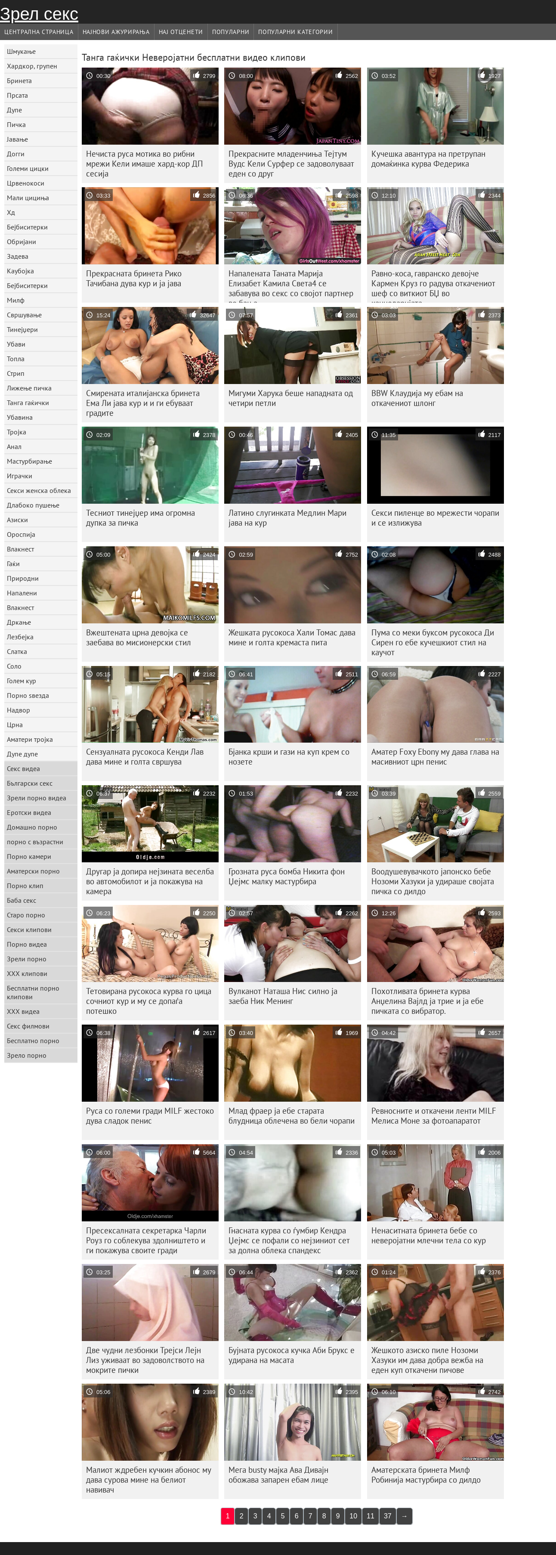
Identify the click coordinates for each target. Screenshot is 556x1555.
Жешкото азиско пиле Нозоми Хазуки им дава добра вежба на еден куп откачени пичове (427, 1360)
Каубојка (20, 270)
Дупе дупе (22, 754)
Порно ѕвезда (28, 695)
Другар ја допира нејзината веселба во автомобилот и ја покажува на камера (150, 881)
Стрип (16, 373)
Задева (17, 256)
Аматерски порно (33, 871)
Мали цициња (28, 197)
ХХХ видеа (23, 1011)
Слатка (17, 651)
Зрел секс (39, 13)
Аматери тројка (30, 739)
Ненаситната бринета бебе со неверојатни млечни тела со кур (428, 1235)
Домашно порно (32, 827)
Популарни (230, 32)
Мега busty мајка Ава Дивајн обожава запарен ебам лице (278, 1475)
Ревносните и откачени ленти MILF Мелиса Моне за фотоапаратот (433, 1116)
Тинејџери (22, 329)
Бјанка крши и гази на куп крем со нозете (289, 757)
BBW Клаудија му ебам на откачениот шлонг (417, 398)
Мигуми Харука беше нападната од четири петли (291, 398)
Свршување (24, 314)
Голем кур (21, 680)
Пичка (16, 124)
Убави (16, 344)
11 (370, 1516)
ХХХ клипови (27, 973)
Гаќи (13, 563)
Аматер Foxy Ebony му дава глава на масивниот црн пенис (435, 757)
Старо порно (26, 915)
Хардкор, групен (32, 66)
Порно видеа (27, 944)
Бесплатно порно (33, 1040)
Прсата (17, 95)
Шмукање (21, 51)
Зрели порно (26, 958)
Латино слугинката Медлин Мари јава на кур (287, 518)
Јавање (17, 139)
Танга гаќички (28, 402)
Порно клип (25, 885)
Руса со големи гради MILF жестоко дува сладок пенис (150, 1116)
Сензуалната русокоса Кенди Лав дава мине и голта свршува (145, 757)
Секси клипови (29, 929)
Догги (16, 153)
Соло (14, 666)
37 (388, 1516)
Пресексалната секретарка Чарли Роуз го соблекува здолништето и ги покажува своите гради (146, 1240)
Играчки (19, 475)
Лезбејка (20, 636)
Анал (14, 446)
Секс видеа (23, 768)
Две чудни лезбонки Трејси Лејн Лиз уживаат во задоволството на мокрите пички (145, 1360)
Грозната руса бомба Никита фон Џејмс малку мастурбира (287, 876)
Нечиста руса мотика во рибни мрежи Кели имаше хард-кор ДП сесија (144, 164)
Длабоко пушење (33, 505)
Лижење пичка (29, 388)
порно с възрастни (35, 841)
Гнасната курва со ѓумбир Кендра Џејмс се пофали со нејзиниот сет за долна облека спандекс (289, 1240)
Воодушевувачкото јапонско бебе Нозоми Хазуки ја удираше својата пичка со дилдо (432, 881)
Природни (23, 578)
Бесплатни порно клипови (33, 992)
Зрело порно (26, 1055)
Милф (16, 300)
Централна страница (39, 32)
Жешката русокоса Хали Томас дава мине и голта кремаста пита (292, 637)
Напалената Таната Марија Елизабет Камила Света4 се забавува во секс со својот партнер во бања (291, 285)
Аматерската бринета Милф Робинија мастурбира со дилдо (426, 1475)
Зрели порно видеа (36, 797)
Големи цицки (28, 168)
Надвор (18, 710)
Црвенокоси (25, 183)
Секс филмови (28, 1026)
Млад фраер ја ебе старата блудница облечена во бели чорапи (292, 1116)
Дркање (19, 622)
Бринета (19, 80)
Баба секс (21, 900)
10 (353, 1516)
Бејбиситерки (27, 227)
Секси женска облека (39, 490)
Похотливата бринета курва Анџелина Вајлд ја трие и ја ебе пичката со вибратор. (427, 1001)
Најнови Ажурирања (116, 32)
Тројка (16, 431)
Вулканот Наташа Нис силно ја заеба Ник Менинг (283, 996)
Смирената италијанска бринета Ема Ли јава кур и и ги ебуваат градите (143, 403)
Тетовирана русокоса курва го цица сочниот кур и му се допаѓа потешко (148, 1001)
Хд (11, 212)
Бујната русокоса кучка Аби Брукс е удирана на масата (292, 1355)
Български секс (30, 783)
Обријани (21, 241)
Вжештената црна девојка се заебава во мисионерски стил (138, 637)
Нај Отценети (181, 32)
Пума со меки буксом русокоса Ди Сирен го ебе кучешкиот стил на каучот (432, 642)
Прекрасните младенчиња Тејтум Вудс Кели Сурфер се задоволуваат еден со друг (291, 164)
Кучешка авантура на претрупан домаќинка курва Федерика (428, 159)
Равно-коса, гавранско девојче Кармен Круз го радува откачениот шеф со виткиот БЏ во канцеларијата (433, 285)
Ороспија (21, 534)
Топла (16, 358)
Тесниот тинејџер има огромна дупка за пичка (140, 518)
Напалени (22, 593)
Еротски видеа (29, 812)
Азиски (17, 519)
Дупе (14, 109)
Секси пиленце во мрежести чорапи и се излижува (435, 518)
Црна (15, 724)
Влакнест (20, 549)
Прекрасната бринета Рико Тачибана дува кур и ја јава (134, 278)
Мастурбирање (29, 461)
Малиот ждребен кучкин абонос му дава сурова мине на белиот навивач (148, 1480)
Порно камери (29, 856)
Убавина (20, 417)
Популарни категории (295, 32)
